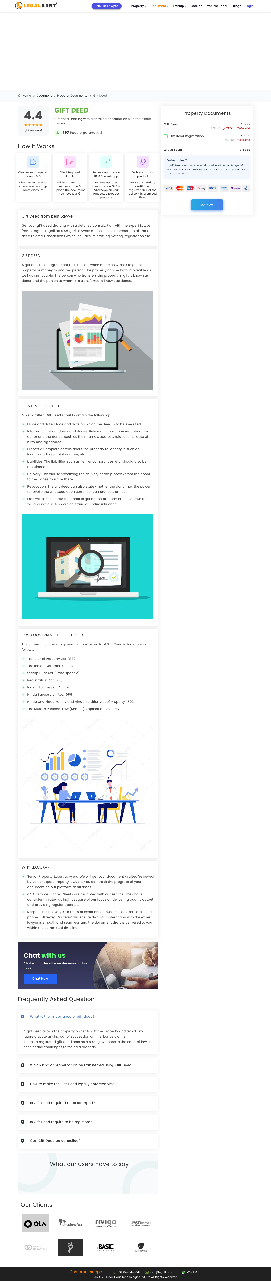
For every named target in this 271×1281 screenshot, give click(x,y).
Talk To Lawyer (106, 6)
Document (159, 6)
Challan (196, 6)
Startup (179, 6)
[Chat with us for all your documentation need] (91, 962)
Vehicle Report (218, 6)
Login (250, 6)
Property (138, 6)
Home (26, 96)
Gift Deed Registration (184, 136)
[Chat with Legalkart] (191, 1272)
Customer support (87, 1271)
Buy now (207, 205)
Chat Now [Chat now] (41, 979)
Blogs (237, 6)
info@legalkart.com (163, 1272)
